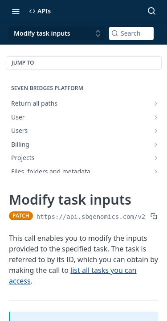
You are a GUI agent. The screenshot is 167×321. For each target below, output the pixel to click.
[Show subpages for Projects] (155, 157)
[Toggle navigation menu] (15, 11)
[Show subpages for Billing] (155, 144)
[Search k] (131, 33)
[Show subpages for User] (155, 117)
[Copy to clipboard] (154, 215)
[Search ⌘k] (151, 11)
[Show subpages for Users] (155, 130)
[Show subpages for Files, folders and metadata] (155, 171)
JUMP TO (23, 62)
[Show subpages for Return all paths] (155, 103)
